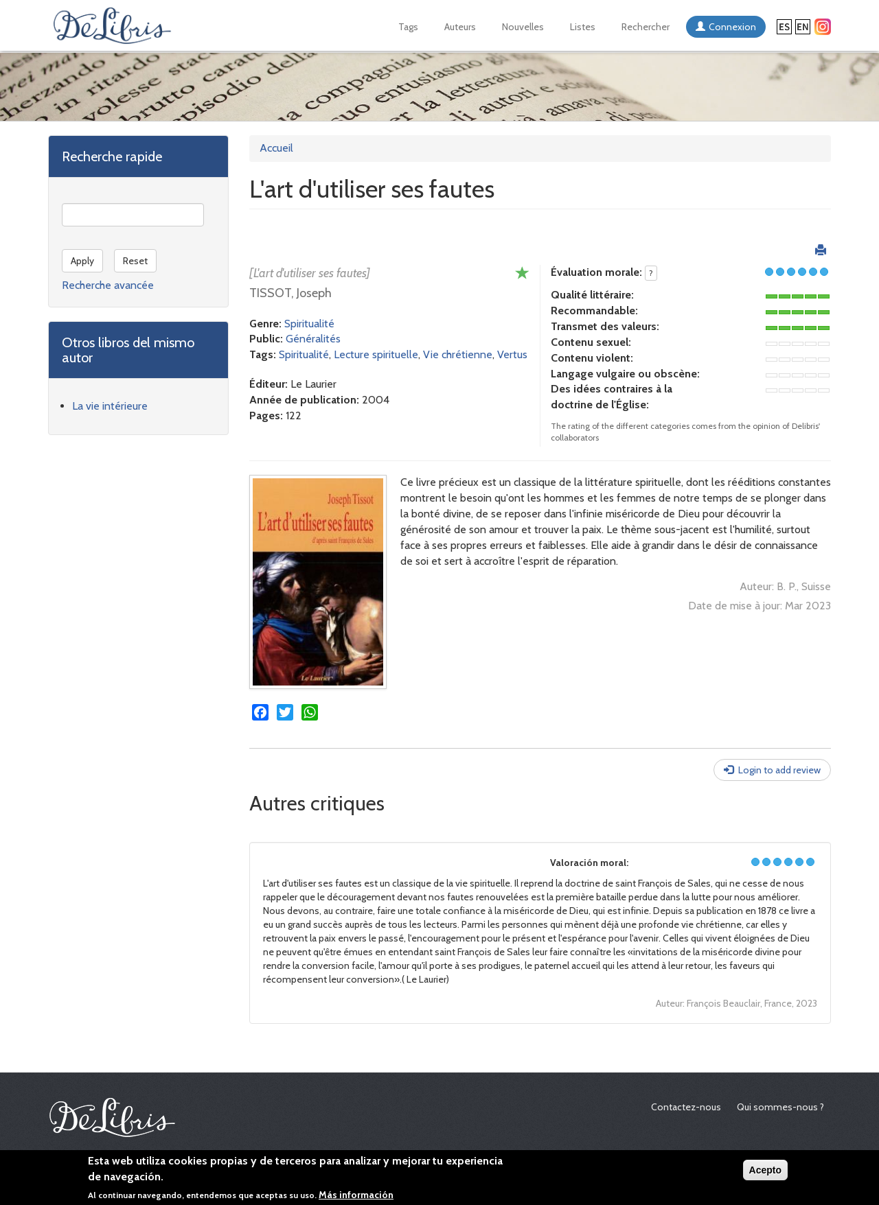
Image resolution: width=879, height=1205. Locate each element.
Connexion (732, 27)
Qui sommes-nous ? (780, 1107)
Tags (408, 27)
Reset (135, 261)
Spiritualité (309, 323)
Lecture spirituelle (376, 354)
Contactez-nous (686, 1107)
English (803, 27)
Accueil (276, 147)
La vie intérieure (110, 405)
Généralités (313, 338)
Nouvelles (523, 27)
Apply (82, 261)
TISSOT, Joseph (290, 293)
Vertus (512, 354)
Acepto (765, 1170)
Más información (356, 1195)
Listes (582, 27)
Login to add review (779, 770)
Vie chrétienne (457, 354)
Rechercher (645, 27)
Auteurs (460, 27)
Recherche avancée (108, 285)
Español (784, 27)
